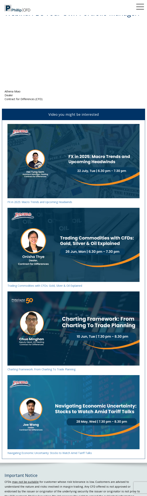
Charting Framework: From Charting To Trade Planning (41, 369)
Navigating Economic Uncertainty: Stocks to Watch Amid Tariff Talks (49, 453)
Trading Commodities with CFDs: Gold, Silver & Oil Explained (44, 285)
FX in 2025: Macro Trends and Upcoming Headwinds (39, 202)
